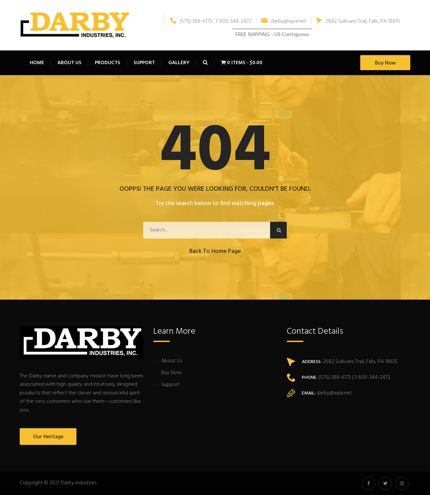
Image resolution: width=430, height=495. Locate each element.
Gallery (179, 63)
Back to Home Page (215, 251)
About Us (171, 361)
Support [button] (144, 63)
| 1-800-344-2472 (370, 377)
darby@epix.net (283, 21)
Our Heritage (48, 437)
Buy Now (385, 63)
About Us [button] (69, 63)
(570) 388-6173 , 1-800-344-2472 (210, 21)
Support (170, 384)
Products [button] (107, 63)
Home (37, 63)
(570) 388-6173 (334, 377)
